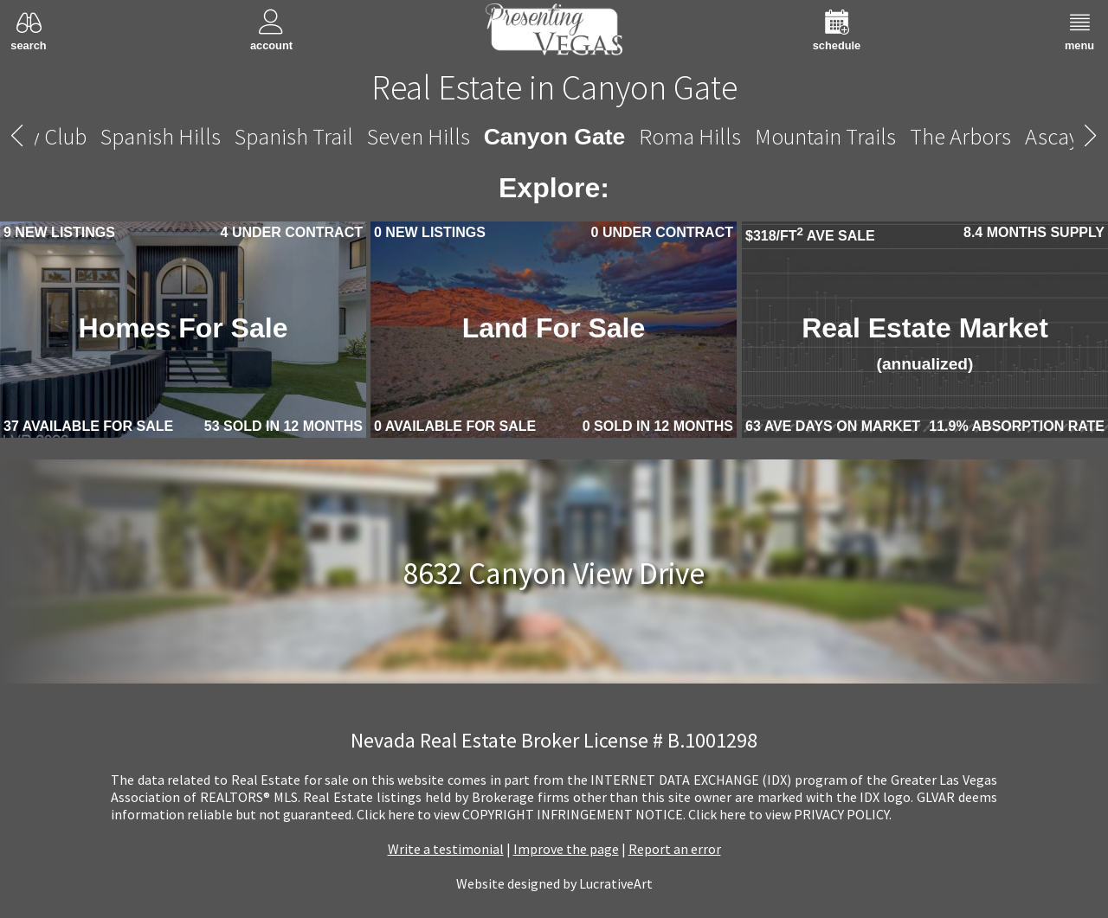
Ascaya (1057, 136)
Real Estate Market (925, 342)
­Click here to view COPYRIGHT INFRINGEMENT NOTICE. (521, 814)
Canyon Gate (555, 137)
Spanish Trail (294, 136)
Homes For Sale (183, 327)
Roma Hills (690, 136)
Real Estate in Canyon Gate (554, 87)
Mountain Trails (825, 136)
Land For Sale (554, 327)
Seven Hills (418, 136)
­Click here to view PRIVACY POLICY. (790, 814)
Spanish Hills (160, 136)
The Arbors (960, 136)
